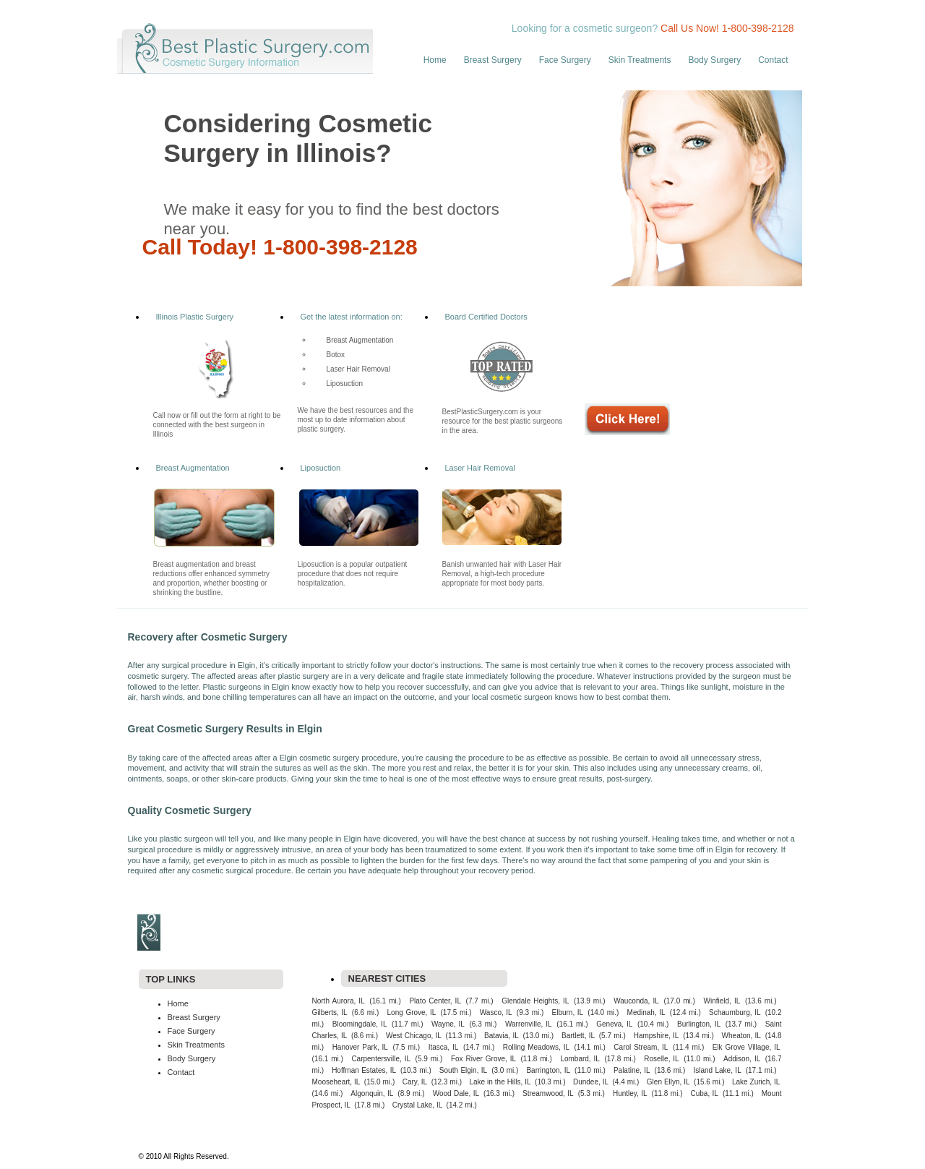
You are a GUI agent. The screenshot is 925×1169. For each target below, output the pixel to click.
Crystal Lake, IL (417, 1105)
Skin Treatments (639, 60)
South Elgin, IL (463, 1070)
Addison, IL (741, 1059)
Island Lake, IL (717, 1070)
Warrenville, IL (528, 1024)
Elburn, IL (568, 1012)
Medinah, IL (646, 1012)
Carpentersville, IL (380, 1059)
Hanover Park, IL (360, 1047)
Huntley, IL (630, 1093)
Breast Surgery (493, 60)
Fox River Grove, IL (483, 1059)
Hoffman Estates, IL (364, 1070)
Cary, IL (415, 1082)
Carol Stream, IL (641, 1047)
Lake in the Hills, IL (500, 1082)
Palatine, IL (632, 1070)
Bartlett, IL (578, 1036)
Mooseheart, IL (336, 1082)
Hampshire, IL (656, 1036)
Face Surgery (565, 60)
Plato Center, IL (435, 1001)
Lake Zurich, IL (756, 1082)
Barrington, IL (548, 1070)
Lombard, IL (580, 1059)
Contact (773, 60)
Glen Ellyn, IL (668, 1082)
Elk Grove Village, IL (746, 1047)
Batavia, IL (501, 1036)
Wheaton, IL (741, 1036)
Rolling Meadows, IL (536, 1047)
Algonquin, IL (371, 1093)
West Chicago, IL (414, 1036)
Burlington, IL (698, 1024)
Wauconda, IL (636, 1001)
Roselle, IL (661, 1059)
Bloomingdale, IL (359, 1024)
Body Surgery (714, 60)
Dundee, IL (590, 1082)
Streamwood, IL (548, 1093)
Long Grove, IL (411, 1012)
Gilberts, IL (330, 1012)
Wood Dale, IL (456, 1093)
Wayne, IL (448, 1024)
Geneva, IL (614, 1024)
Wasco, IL (496, 1012)
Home (435, 60)
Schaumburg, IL (734, 1012)
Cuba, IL (704, 1093)
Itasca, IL (444, 1047)
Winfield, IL (722, 1001)
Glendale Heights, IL (535, 1001)
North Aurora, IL (338, 1001)
